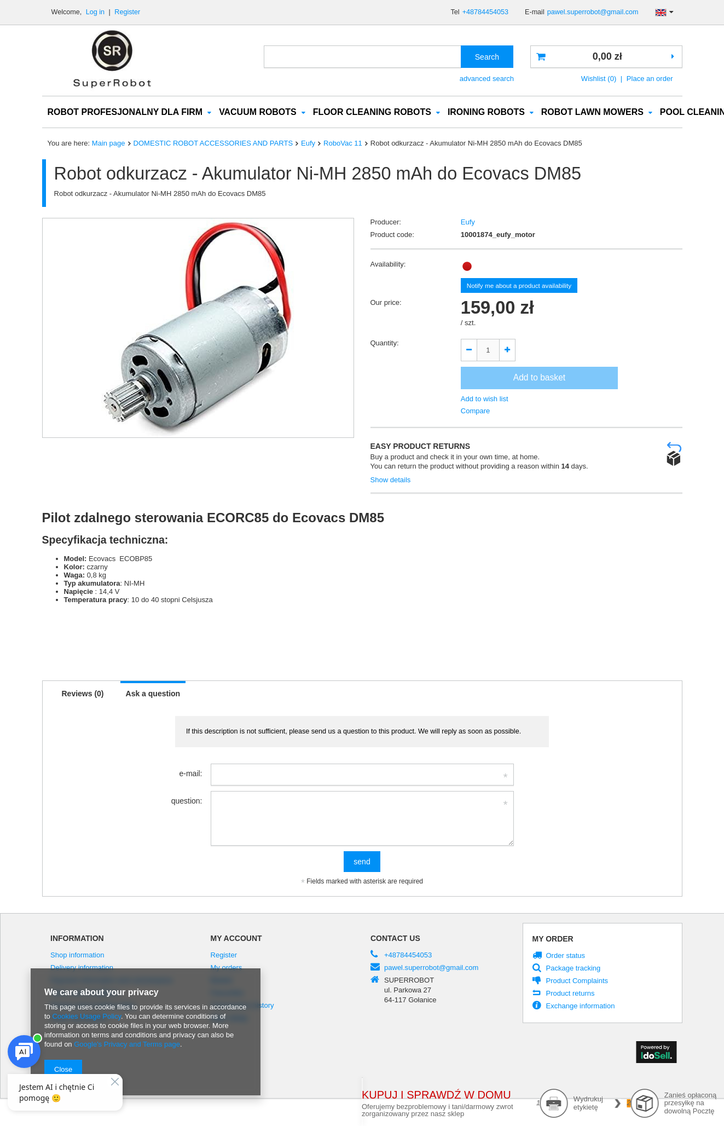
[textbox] (362, 56)
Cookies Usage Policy (86, 1016)
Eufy (308, 144)
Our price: (386, 303)
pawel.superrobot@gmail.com (593, 12)
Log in (96, 12)
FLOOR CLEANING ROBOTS (372, 112)
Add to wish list (484, 399)
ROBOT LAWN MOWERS (592, 112)
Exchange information (580, 1006)
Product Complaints (577, 981)
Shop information (77, 956)
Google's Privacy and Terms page (127, 1044)
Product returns (570, 994)
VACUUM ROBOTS (258, 112)
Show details (390, 480)
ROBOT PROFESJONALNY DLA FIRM (125, 112)
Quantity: (384, 343)
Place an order (650, 78)
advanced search (487, 78)
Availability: (388, 265)
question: (186, 801)
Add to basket (539, 378)
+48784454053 (485, 12)
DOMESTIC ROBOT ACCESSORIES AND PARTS (213, 144)
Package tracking (573, 969)
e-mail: (190, 774)
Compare (475, 411)
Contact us (395, 938)
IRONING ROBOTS (486, 112)
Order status (566, 956)
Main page (108, 144)
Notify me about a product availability (519, 286)
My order (553, 939)
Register (127, 12)
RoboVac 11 (342, 144)
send (362, 862)
